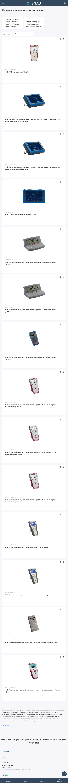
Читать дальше (8, 725)
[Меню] (3, 3)
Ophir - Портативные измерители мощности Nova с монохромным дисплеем (31, 642)
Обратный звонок (7, 767)
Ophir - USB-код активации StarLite (17, 72)
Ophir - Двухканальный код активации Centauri (21, 215)
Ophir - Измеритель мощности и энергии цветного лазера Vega (27, 547)
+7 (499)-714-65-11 (8, 765)
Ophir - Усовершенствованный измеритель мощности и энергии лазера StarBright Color (33, 691)
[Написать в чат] (64, 773)
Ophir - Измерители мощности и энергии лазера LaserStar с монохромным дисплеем (31, 263)
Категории (7, 34)
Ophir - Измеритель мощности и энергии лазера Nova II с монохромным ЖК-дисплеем (31, 358)
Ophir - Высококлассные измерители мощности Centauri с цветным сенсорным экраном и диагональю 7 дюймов (32, 120)
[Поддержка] (65, 3)
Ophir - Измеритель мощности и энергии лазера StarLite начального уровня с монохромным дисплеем (31, 406)
